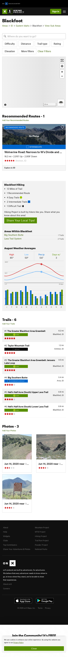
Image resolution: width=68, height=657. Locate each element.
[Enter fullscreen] (62, 60)
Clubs (5, 540)
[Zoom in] (62, 72)
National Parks (41, 549)
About (5, 527)
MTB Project (40, 532)
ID (12, 25)
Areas (5, 25)
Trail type (42, 43)
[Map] (34, 82)
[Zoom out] (62, 76)
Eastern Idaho (22, 25)
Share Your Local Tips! (20, 220)
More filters (27, 51)
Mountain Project (42, 527)
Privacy (48, 608)
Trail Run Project (42, 540)
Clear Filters (44, 51)
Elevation (10, 51)
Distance (26, 43)
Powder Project (41, 545)
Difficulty (10, 43)
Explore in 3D (9, 168)
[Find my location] (62, 66)
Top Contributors (10, 545)
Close (34, 648)
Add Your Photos (9, 430)
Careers (6, 588)
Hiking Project (41, 536)
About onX (7, 584)
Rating (57, 43)
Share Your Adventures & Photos (16, 549)
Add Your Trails (8, 324)
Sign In (55, 11)
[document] (34, 644)
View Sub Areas (53, 25)
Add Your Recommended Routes (15, 120)
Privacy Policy (18, 643)
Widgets (6, 536)
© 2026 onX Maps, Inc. (26, 608)
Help (5, 532)
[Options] (61, 102)
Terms (40, 608)
